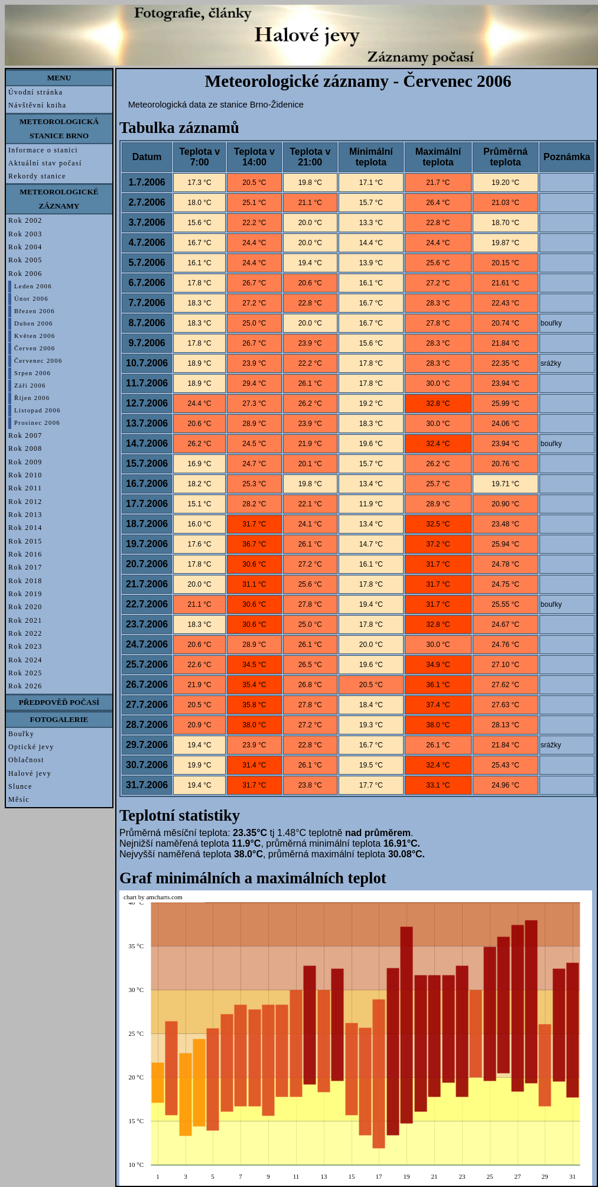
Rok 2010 (25, 475)
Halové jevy (29, 773)
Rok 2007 (25, 435)
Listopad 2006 (37, 410)
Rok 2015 (25, 541)
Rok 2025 (25, 673)
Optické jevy (31, 747)
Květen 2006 (34, 336)
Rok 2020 (25, 607)
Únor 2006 (31, 298)
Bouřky (21, 734)
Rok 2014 (25, 527)
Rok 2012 (25, 501)
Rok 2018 (25, 581)
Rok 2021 (25, 620)
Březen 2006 (34, 311)
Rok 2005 (25, 260)
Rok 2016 (25, 554)
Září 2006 (30, 385)
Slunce (20, 786)
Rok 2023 (25, 646)
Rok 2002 (25, 220)
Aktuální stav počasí (45, 163)
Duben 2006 (33, 323)
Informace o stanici (43, 150)
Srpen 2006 (32, 373)
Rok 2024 (25, 660)
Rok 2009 (25, 462)
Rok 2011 (25, 488)
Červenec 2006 (38, 360)
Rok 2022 (25, 633)
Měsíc (19, 799)
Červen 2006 (34, 348)
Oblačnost (26, 760)
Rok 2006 (25, 273)
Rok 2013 (25, 514)
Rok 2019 (25, 594)
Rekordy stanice (37, 176)
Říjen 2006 (32, 398)
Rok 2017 (25, 567)
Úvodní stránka (35, 92)
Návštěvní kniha (37, 105)
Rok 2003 (25, 234)
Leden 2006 (33, 286)
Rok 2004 (25, 247)
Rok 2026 (25, 686)
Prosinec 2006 (37, 422)
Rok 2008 (25, 448)
